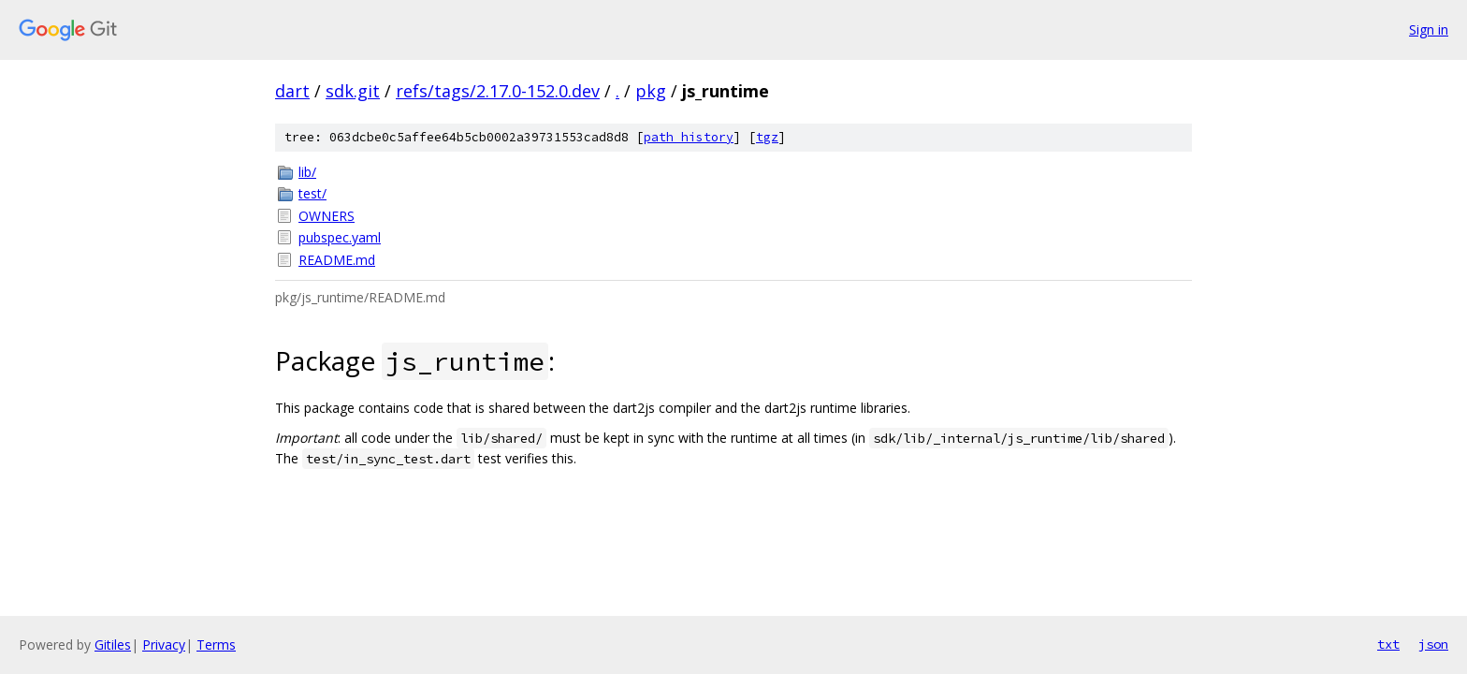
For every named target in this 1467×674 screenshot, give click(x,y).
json (1433, 644)
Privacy (163, 644)
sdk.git (353, 91)
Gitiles (112, 644)
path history (689, 137)
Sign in (1428, 29)
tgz (767, 137)
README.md (336, 260)
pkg (650, 91)
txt (1388, 644)
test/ (312, 193)
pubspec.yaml (339, 237)
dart (292, 91)
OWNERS (326, 216)
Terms (216, 644)
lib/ (307, 172)
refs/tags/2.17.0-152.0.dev (498, 91)
